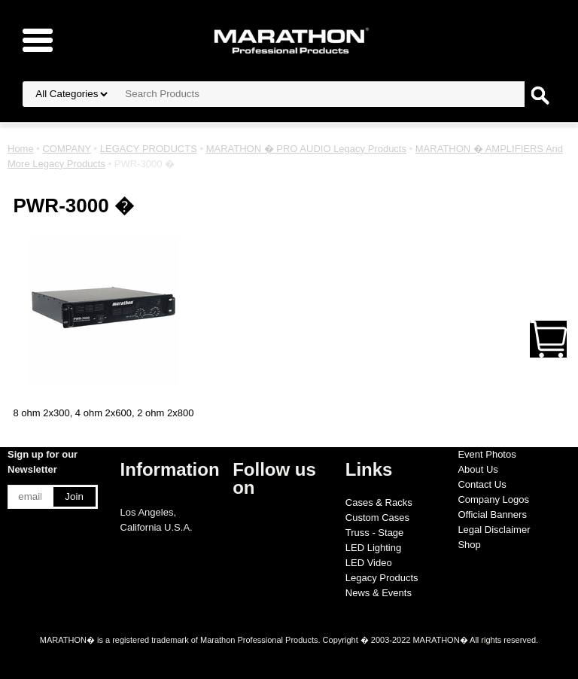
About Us (477, 469)
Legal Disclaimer (494, 529)
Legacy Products (381, 577)
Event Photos (487, 454)
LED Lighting (373, 547)
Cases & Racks (378, 502)
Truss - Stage (374, 532)
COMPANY (66, 148)
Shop (469, 544)
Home (21, 148)
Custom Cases (377, 517)
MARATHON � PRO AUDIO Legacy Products (306, 148)
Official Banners (492, 514)
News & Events (378, 592)
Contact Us (482, 484)
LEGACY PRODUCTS (148, 148)
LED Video (368, 562)
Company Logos (493, 499)
